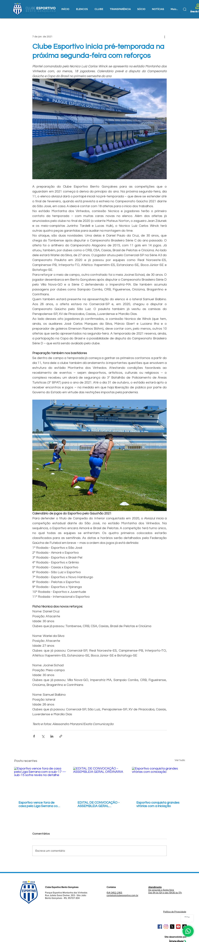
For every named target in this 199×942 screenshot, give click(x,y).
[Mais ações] (164, 36)
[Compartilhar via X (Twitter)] (43, 736)
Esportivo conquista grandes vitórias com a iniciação (157, 804)
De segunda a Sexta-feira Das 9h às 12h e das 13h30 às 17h (165, 890)
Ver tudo (180, 760)
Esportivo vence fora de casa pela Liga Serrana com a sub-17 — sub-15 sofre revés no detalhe (39, 804)
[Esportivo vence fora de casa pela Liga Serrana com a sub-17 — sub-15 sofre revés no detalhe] (40, 782)
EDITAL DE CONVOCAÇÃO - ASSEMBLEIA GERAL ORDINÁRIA (98, 804)
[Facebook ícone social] (160, 926)
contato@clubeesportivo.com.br (122, 895)
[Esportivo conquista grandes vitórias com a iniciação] (158, 782)
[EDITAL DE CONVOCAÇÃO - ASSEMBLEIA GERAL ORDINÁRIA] (99, 782)
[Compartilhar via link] (60, 736)
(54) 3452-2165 (114, 892)
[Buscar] (184, 9)
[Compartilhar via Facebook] (34, 736)
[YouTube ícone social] (178, 926)
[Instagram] (166, 926)
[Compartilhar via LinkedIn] (52, 736)
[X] (172, 926)
